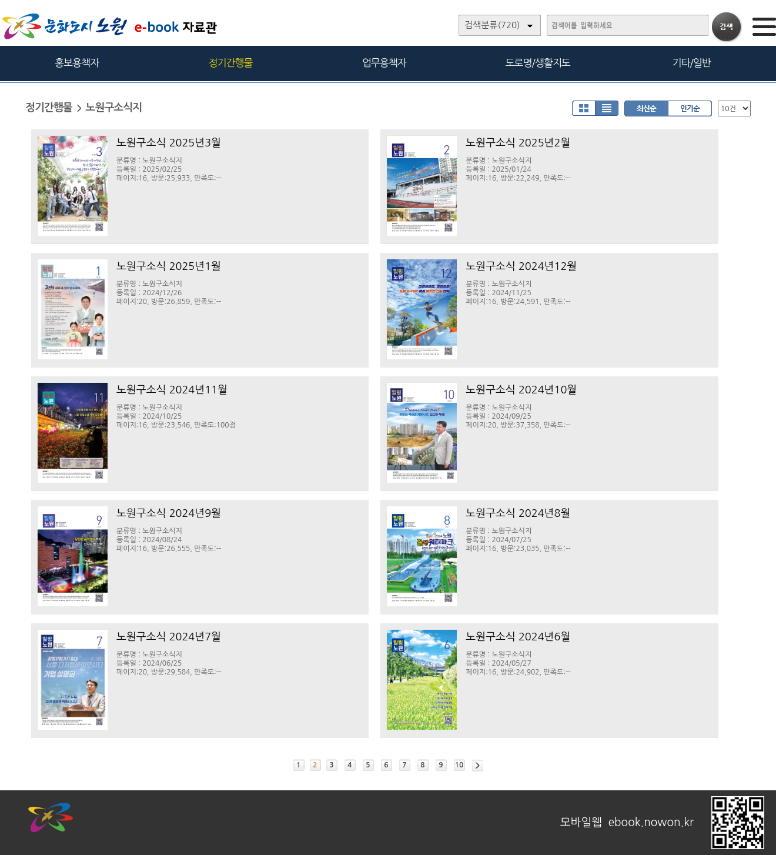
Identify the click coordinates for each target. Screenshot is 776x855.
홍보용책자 (77, 63)
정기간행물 (231, 63)
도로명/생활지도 (538, 63)
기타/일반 (691, 63)
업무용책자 (384, 63)
